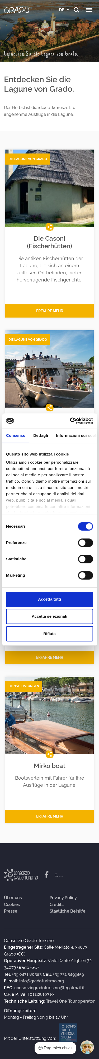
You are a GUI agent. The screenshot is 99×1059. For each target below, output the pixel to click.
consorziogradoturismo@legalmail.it (49, 988)
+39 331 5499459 (68, 974)
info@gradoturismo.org (41, 981)
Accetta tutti (49, 599)
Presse (10, 911)
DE (62, 9)
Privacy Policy (63, 898)
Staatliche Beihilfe (68, 911)
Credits (57, 905)
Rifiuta (49, 633)
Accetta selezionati (49, 616)
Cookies (12, 905)
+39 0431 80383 (27, 974)
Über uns (13, 898)
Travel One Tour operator (70, 1001)
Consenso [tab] (15, 435)
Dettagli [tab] (40, 435)
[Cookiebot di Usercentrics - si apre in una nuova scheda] (70, 420)
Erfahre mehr (49, 311)
